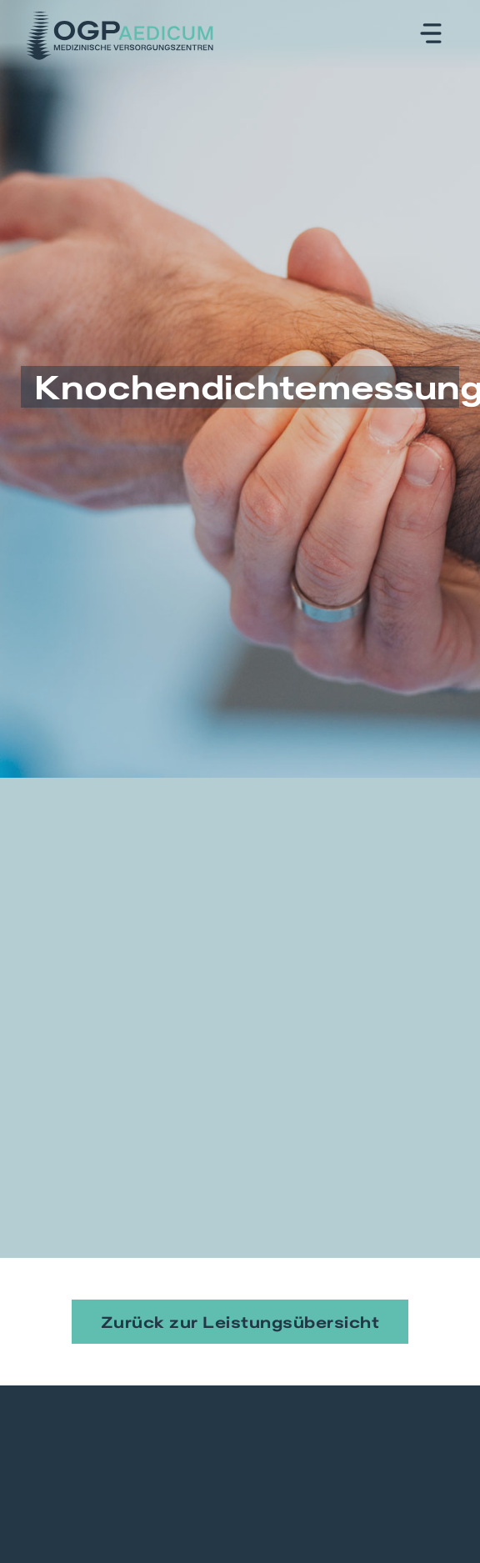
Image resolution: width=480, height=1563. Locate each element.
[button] (431, 35)
